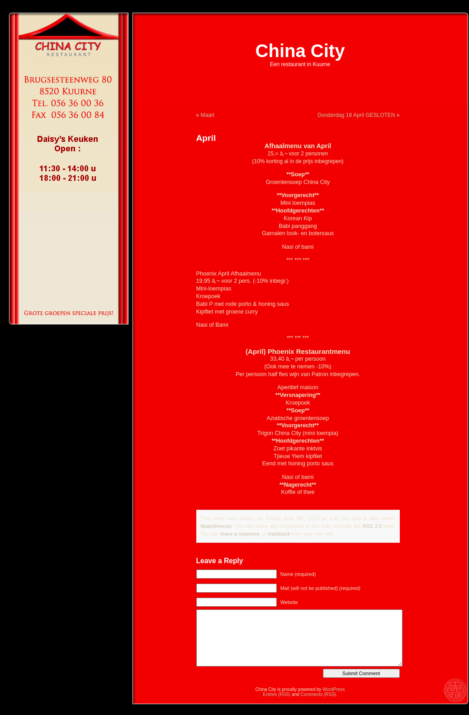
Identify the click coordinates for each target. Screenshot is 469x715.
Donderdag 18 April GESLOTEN (356, 115)
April (206, 138)
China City (300, 51)
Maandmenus (216, 526)
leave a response (239, 533)
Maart (208, 115)
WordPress (333, 689)
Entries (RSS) (276, 694)
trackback (279, 533)
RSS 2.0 (372, 526)
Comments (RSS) (318, 694)
